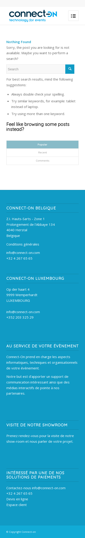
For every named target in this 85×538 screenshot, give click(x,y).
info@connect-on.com (23, 252)
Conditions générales (22, 244)
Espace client (16, 504)
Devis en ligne (17, 499)
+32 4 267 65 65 (19, 258)
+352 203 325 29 (20, 317)
